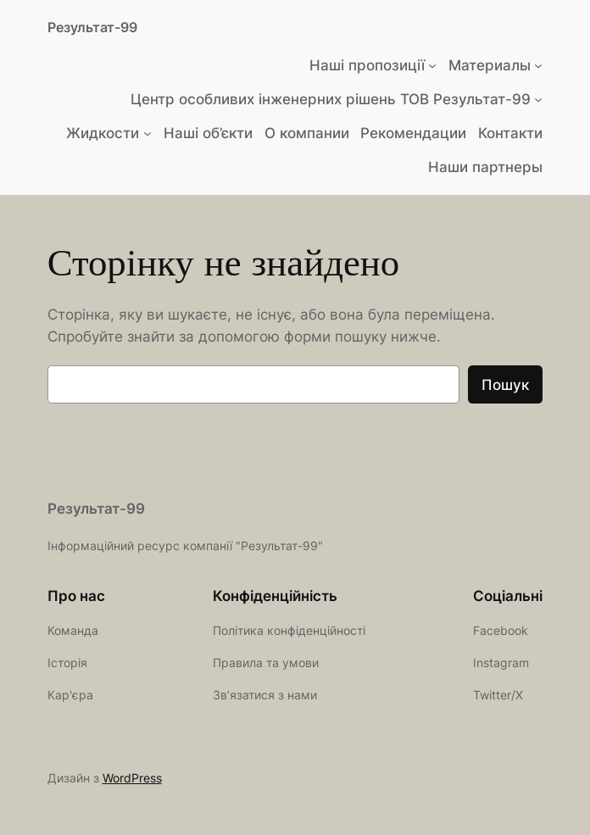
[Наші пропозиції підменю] (432, 65)
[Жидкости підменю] (147, 133)
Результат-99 (92, 27)
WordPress (132, 778)
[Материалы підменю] (538, 65)
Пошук (505, 384)
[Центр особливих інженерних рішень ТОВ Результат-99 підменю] (538, 99)
